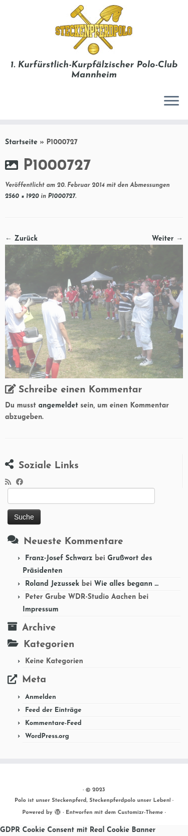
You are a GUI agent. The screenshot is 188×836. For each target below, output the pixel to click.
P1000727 (60, 196)
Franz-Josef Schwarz (59, 558)
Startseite (21, 142)
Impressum (40, 609)
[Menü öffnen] (171, 101)
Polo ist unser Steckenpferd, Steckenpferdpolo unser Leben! (92, 800)
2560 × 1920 (22, 196)
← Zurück (21, 239)
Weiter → (167, 239)
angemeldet (58, 405)
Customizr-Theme (140, 812)
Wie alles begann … (126, 584)
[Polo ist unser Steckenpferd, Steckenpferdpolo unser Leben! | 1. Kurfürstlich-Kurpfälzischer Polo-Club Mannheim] (94, 30)
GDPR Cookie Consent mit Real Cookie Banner (77, 830)
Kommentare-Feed (53, 723)
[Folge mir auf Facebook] (22, 482)
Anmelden (40, 697)
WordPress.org (47, 736)
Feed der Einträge (53, 710)
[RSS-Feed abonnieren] (10, 482)
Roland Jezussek (52, 584)
